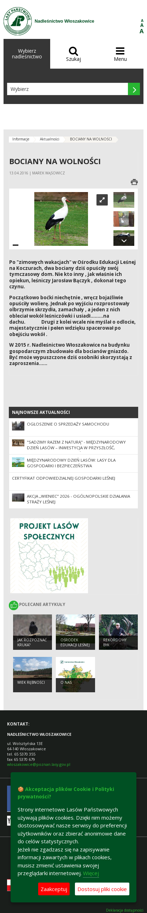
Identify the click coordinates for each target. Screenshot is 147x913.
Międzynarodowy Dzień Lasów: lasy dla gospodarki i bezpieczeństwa (71, 463)
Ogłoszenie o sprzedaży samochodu (68, 424)
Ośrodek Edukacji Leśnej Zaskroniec (75, 645)
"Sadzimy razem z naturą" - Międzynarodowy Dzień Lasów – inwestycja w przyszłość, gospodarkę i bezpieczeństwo (76, 448)
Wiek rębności (31, 682)
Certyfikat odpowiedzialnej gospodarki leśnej (63, 478)
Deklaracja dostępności (124, 910)
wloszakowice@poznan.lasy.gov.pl (38, 764)
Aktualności (49, 139)
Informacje (20, 139)
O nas (66, 682)
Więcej (91, 873)
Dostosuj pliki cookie (102, 888)
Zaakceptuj (54, 888)
